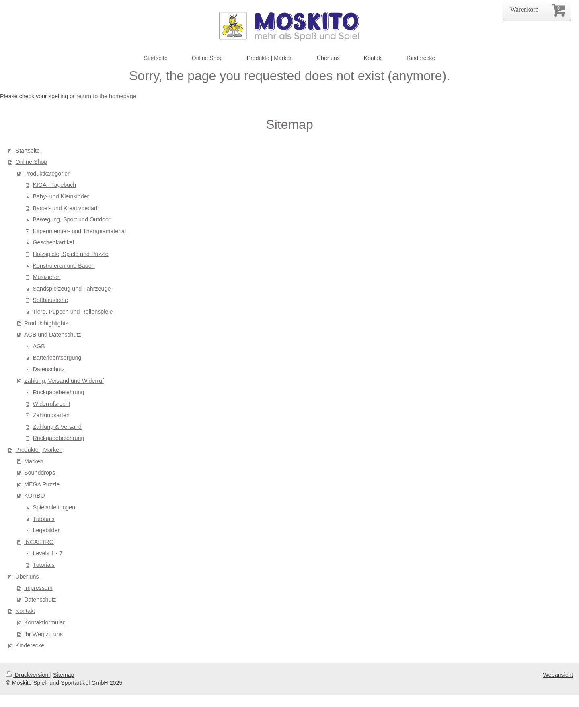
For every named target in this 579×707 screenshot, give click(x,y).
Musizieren (46, 277)
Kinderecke (30, 645)
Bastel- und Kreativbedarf (65, 208)
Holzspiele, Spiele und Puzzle (70, 254)
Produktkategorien (47, 173)
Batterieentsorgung (57, 357)
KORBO (34, 495)
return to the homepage (106, 96)
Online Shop (31, 162)
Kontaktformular (44, 622)
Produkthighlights (46, 323)
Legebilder (46, 530)
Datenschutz (48, 369)
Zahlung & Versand (57, 427)
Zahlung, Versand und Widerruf (64, 381)
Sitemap (63, 675)
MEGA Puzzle (42, 484)
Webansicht (558, 675)
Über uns (27, 576)
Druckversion (28, 675)
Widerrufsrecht (51, 404)
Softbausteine (50, 300)
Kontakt (25, 611)
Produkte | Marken (39, 450)
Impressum (38, 588)
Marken (33, 461)
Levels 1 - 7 (47, 553)
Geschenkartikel (53, 242)
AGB (39, 346)
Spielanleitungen (54, 507)
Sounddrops (39, 472)
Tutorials (43, 519)
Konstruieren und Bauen (63, 266)
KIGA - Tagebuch (54, 185)
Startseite (28, 150)
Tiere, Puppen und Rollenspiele (73, 311)
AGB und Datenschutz (52, 334)
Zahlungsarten (51, 415)
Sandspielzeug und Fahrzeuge (72, 288)
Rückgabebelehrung (58, 392)
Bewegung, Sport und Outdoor (71, 219)
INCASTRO (39, 542)
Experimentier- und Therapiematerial (79, 231)
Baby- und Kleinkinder (61, 196)
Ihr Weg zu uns (43, 634)
